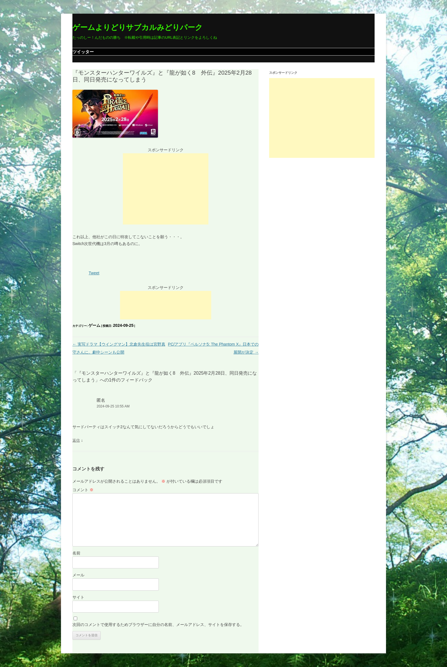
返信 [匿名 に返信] (76, 440)
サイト (78, 597)
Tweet (94, 273)
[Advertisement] (165, 189)
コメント (83, 489)
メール (78, 575)
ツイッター (83, 51)
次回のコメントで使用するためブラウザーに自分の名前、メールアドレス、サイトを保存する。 (158, 624)
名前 (76, 553)
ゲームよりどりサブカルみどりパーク (137, 27)
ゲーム (94, 325)
